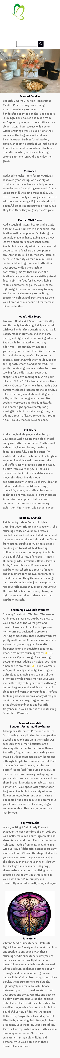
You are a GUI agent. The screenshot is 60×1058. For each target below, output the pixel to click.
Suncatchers (30, 938)
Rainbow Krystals (30, 517)
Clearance (30, 171)
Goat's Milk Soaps (30, 316)
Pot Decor (30, 430)
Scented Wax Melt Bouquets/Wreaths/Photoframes (30, 725)
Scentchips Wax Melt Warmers (30, 610)
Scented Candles (30, 96)
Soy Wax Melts (30, 822)
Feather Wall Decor (30, 220)
